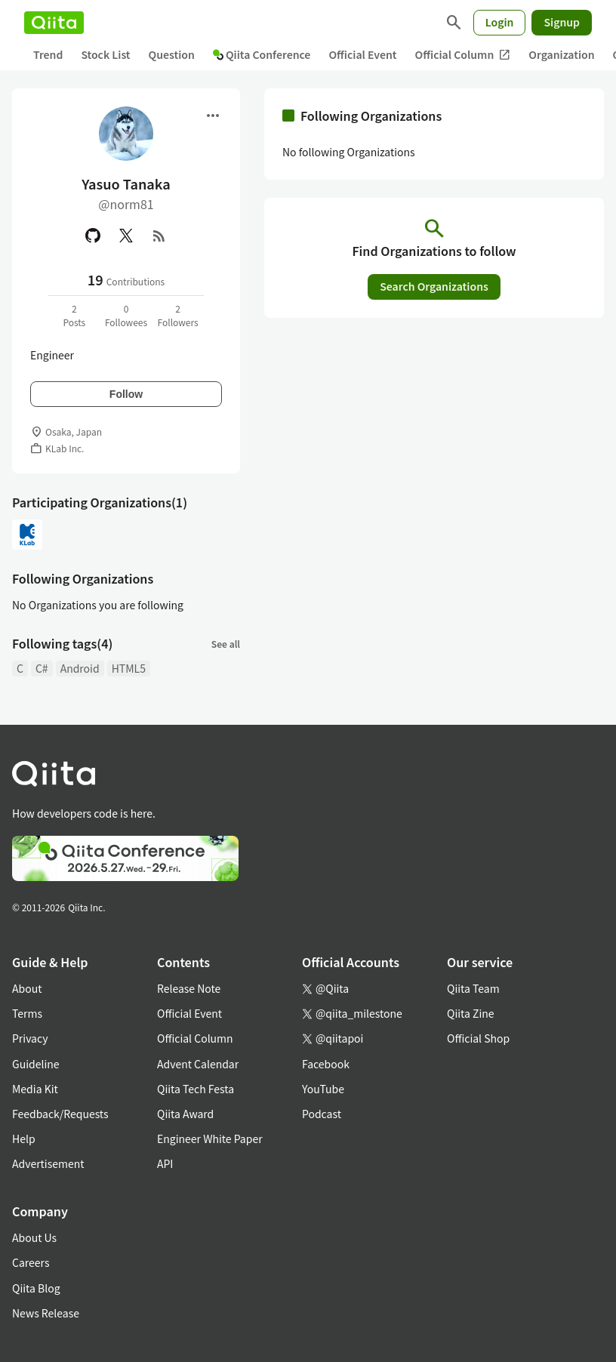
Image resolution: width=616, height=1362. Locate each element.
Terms (27, 1013)
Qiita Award (185, 1113)
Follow (126, 394)
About (27, 988)
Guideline (36, 1063)
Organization (561, 54)
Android (80, 668)
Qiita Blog (36, 1288)
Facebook (326, 1063)
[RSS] (159, 235)
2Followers (178, 315)
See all (225, 643)
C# (41, 668)
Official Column (463, 55)
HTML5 (129, 668)
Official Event (362, 54)
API (165, 1163)
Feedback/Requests (60, 1113)
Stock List (105, 54)
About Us (34, 1237)
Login (499, 21)
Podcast (321, 1113)
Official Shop (478, 1038)
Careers (30, 1262)
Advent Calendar (198, 1063)
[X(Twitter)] (126, 235)
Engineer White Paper (210, 1138)
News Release (45, 1312)
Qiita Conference (262, 54)
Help (23, 1138)
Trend (48, 54)
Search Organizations (434, 286)
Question (172, 54)
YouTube (323, 1088)
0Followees (126, 315)
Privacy (30, 1038)
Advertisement (48, 1163)
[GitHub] (92, 235)
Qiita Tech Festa (195, 1088)
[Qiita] (54, 22)
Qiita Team (473, 988)
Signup (562, 21)
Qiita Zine (470, 1013)
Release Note (188, 988)
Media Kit (35, 1088)
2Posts (74, 315)
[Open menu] (213, 115)
